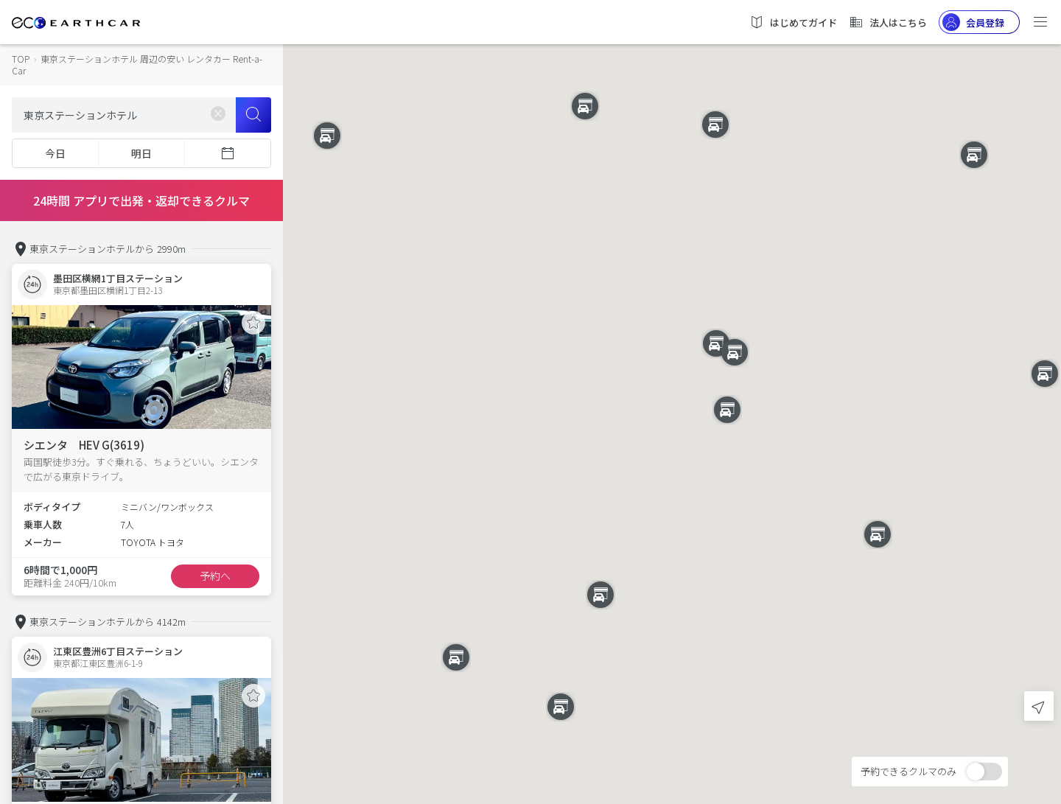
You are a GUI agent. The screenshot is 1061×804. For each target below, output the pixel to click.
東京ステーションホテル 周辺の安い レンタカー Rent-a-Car (137, 64)
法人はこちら (888, 22)
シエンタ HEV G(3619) (84, 444)
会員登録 (973, 22)
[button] (672, 388)
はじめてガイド (793, 22)
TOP (20, 58)
